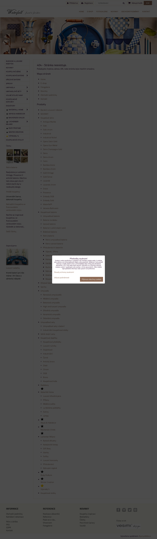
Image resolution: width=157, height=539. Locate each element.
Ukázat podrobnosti (61, 278)
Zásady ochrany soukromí (64, 272)
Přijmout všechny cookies (91, 279)
